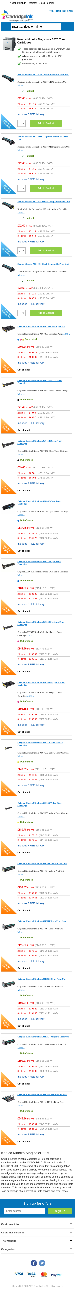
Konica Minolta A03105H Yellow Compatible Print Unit (43, 201)
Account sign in (18, 3)
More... (21, 85)
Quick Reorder (46, 3)
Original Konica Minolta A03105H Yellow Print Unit (42, 863)
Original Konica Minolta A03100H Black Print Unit (41, 921)
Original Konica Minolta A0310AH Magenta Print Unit (43, 1036)
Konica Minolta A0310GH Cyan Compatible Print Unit (43, 74)
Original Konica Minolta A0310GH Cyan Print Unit (41, 979)
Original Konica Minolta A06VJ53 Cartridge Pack (41, 326)
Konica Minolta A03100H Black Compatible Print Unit (43, 264)
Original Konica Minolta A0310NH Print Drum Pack (42, 1094)
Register (32, 3)
